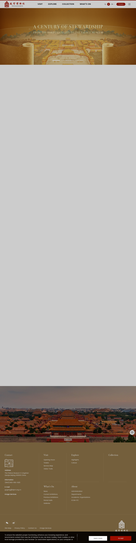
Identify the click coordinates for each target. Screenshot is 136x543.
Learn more (98, 538)
